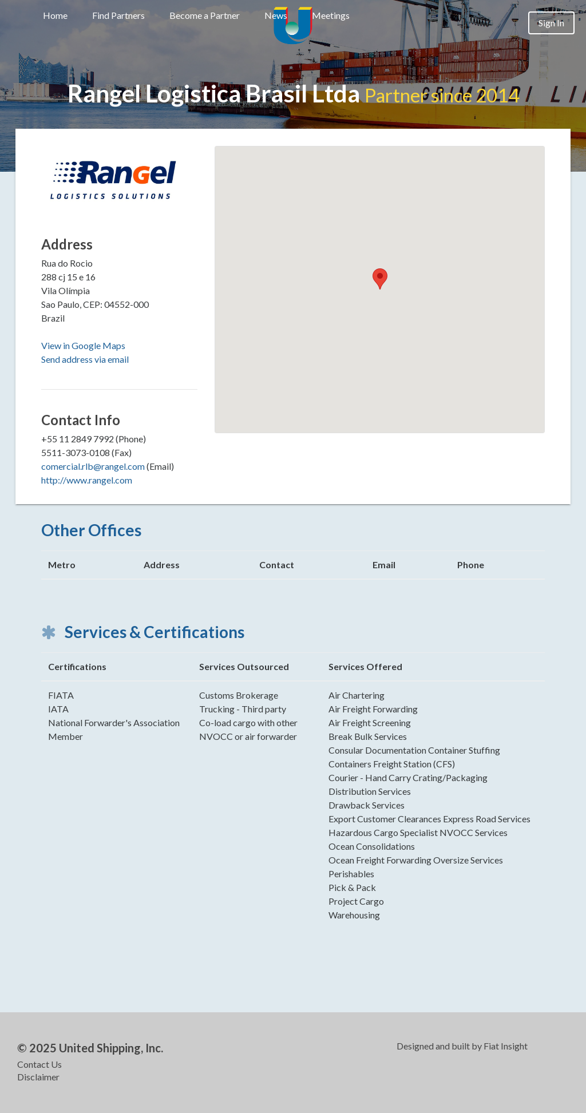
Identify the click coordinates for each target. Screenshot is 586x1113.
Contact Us (39, 1064)
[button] (380, 279)
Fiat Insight (506, 1045)
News (275, 15)
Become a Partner (204, 15)
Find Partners (118, 15)
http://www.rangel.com (86, 479)
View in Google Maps (83, 345)
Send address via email (85, 359)
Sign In (551, 22)
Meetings (331, 15)
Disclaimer (38, 1076)
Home (55, 15)
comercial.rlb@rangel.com (93, 466)
